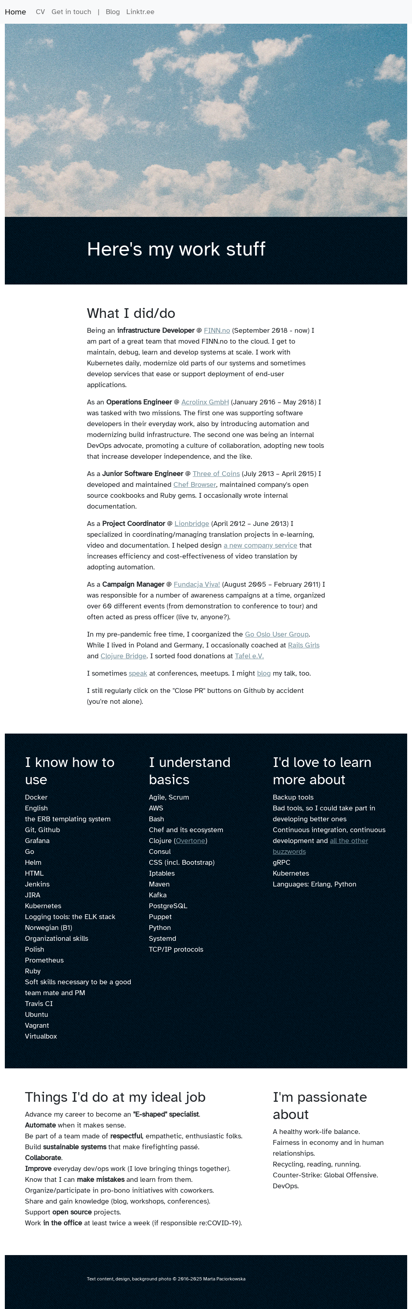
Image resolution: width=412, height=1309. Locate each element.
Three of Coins (216, 473)
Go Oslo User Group (277, 634)
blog (264, 673)
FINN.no (217, 330)
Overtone (190, 840)
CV (40, 11)
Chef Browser (194, 484)
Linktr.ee (140, 11)
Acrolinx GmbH (205, 402)
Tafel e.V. (249, 655)
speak (138, 673)
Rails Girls (303, 645)
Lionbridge (192, 523)
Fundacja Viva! (197, 584)
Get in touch (71, 11)
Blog (113, 11)
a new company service (260, 545)
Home (15, 12)
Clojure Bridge (123, 655)
